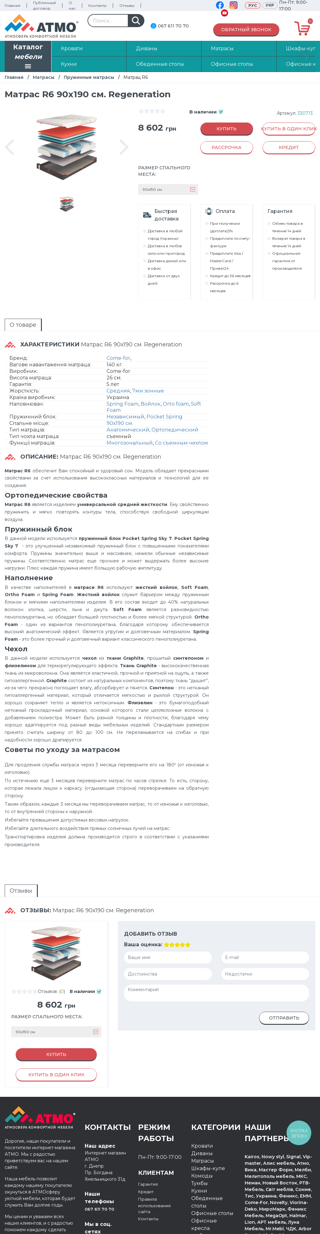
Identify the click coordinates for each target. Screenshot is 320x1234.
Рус (252, 5)
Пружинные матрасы (89, 77)
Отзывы (126, 5)
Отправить (284, 988)
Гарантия (150, 1140)
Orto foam (176, 382)
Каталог (28, 57)
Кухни (199, 1147)
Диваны (202, 1110)
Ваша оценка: (142, 915)
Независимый (125, 395)
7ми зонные (148, 369)
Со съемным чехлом (181, 421)
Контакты (97, 5)
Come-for (118, 337)
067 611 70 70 (173, 26)
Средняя (118, 369)
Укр (270, 5)
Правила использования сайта (158, 1162)
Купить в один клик (288, 129)
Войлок (151, 382)
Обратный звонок (246, 29)
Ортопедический (175, 408)
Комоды (202, 1132)
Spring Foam (122, 382)
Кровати (202, 1102)
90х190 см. (120, 402)
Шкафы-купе (208, 1125)
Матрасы (43, 77)
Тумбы (199, 1140)
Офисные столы (212, 1170)
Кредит (148, 1148)
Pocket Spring (164, 395)
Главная (12, 5)
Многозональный (130, 421)
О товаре (11, 309)
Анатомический (128, 408)
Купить (227, 129)
